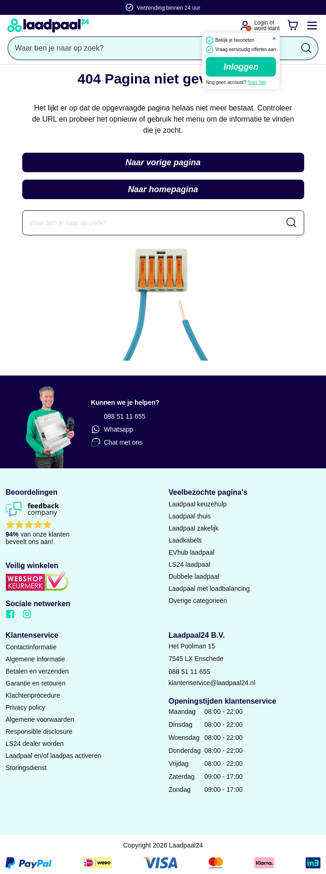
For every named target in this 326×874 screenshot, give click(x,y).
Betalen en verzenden (37, 671)
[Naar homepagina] (48, 25)
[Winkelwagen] (292, 25)
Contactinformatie (31, 647)
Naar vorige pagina (162, 162)
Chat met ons (116, 442)
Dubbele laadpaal (194, 576)
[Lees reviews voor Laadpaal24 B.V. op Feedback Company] (82, 525)
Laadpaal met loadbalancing (209, 588)
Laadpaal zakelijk (193, 528)
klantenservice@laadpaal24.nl (212, 682)
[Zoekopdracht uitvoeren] (306, 48)
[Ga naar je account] (244, 25)
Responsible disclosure (39, 731)
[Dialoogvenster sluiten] (274, 38)
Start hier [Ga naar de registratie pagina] (257, 82)
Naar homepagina (163, 189)
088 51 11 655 (118, 416)
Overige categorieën (198, 600)
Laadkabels (185, 540)
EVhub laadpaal (192, 552)
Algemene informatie (35, 659)
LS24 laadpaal (190, 564)
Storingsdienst (26, 767)
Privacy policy (25, 707)
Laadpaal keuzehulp (198, 504)
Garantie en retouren (35, 683)
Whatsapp (112, 429)
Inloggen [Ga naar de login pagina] (241, 66)
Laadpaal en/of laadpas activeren (53, 755)
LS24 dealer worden (35, 743)
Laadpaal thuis (190, 516)
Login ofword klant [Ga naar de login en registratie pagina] (267, 25)
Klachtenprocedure (33, 695)
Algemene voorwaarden (40, 719)
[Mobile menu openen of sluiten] (312, 25)
